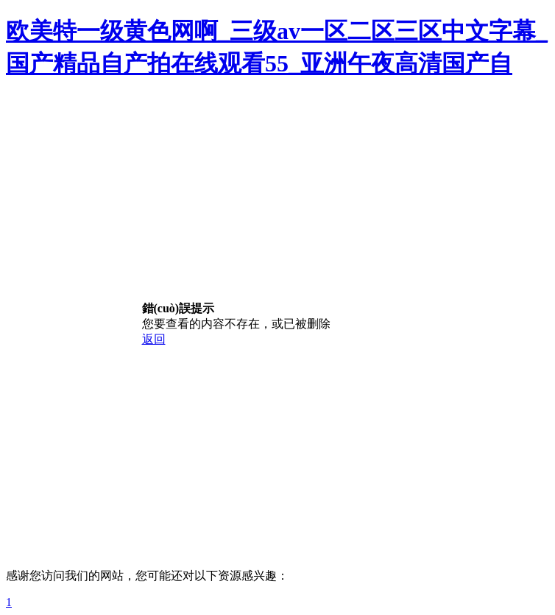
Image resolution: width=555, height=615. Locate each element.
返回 (154, 339)
